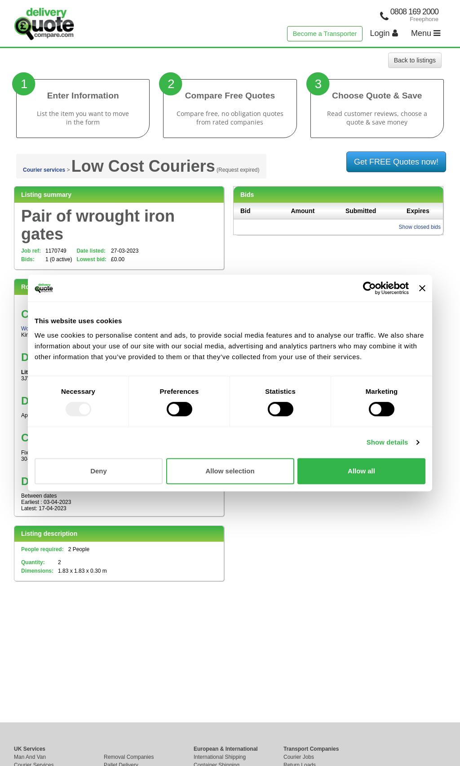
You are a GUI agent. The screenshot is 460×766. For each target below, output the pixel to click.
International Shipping (220, 757)
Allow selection (229, 471)
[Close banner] (422, 288)
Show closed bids (420, 227)
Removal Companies (129, 757)
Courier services (44, 170)
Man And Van (30, 757)
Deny (98, 471)
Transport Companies (311, 749)
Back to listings (415, 60)
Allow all (361, 471)
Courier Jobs (298, 757)
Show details (387, 442)
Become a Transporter (325, 33)
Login (384, 33)
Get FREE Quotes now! (396, 161)
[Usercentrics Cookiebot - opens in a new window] (369, 288)
